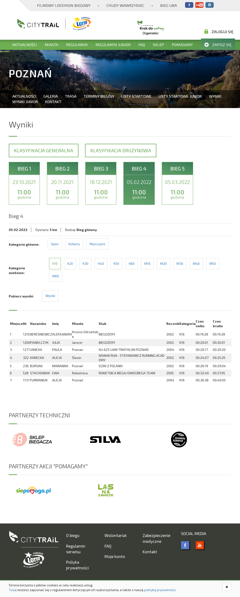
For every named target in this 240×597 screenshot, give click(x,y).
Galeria (50, 96)
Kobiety (74, 244)
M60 (55, 276)
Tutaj (13, 590)
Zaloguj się (218, 31)
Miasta (51, 44)
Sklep (158, 44)
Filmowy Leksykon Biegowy (64, 5)
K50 (116, 263)
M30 (180, 263)
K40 (101, 263)
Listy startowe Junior (180, 96)
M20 (163, 263)
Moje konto (114, 556)
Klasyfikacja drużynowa (120, 150)
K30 (85, 263)
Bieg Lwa (168, 5)
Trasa (71, 96)
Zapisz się (217, 44)
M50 (212, 263)
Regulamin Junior (113, 44)
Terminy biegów (99, 96)
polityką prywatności (160, 590)
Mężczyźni (97, 244)
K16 (55, 263)
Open (55, 244)
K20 (70, 263)
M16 (147, 263)
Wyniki (215, 96)
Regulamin (77, 44)
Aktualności (24, 44)
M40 (196, 263)
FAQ (141, 44)
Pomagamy (182, 44)
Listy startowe (136, 96)
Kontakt (53, 101)
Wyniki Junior (25, 101)
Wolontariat (115, 535)
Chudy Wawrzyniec (125, 5)
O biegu (72, 535)
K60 (132, 263)
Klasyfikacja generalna (43, 150)
